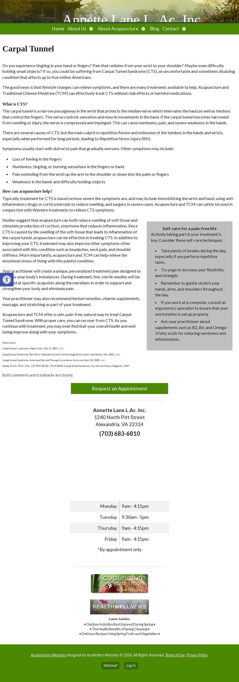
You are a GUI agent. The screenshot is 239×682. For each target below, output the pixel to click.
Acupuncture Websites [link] (48, 655)
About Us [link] (77, 28)
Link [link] (60, 348)
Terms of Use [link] (175, 655)
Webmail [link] (110, 665)
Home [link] (58, 28)
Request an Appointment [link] (119, 388)
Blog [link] (154, 28)
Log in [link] (131, 665)
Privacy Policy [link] (196, 655)
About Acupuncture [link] (118, 28)
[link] (7, 279)
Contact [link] (170, 28)
